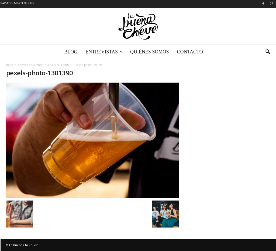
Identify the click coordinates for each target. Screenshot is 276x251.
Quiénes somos (149, 52)
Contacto (190, 52)
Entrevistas (104, 52)
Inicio (9, 65)
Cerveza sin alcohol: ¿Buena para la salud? (44, 65)
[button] (268, 52)
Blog (70, 52)
